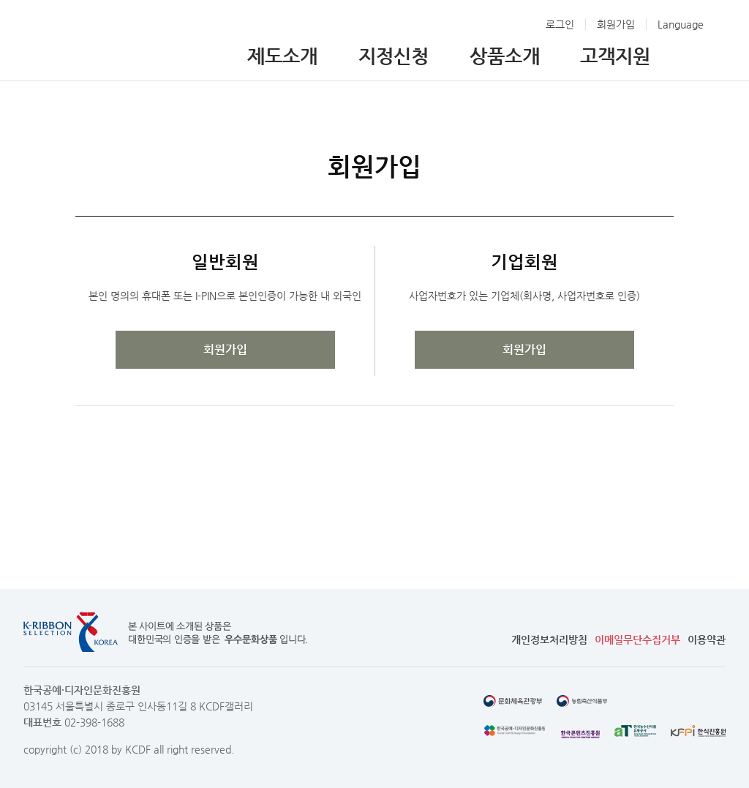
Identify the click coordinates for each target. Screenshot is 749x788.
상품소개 (505, 56)
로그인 (560, 24)
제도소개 (282, 56)
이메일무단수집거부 (637, 639)
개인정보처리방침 (549, 639)
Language (681, 24)
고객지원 (615, 56)
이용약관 (707, 639)
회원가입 (616, 24)
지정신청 (393, 56)
